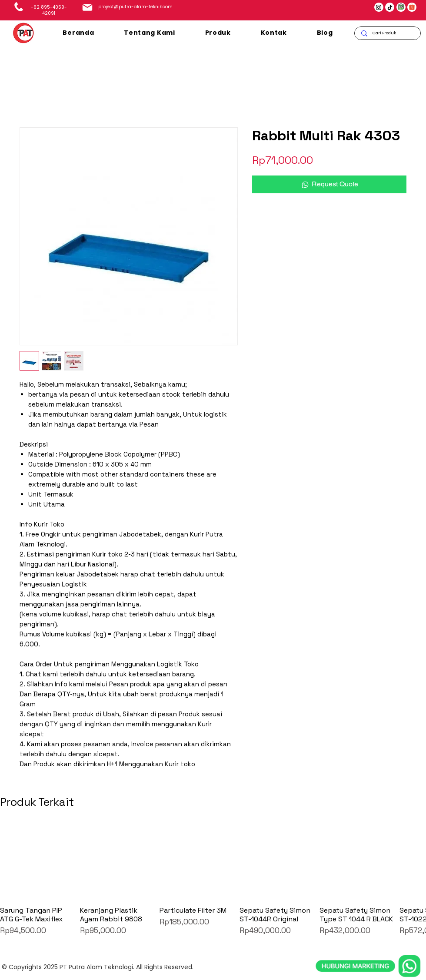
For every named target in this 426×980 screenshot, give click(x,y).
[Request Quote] (329, 184)
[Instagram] (378, 7)
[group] (213, 880)
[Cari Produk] (387, 33)
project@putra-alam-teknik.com (135, 6)
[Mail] (87, 7)
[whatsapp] (368, 926)
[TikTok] (389, 7)
